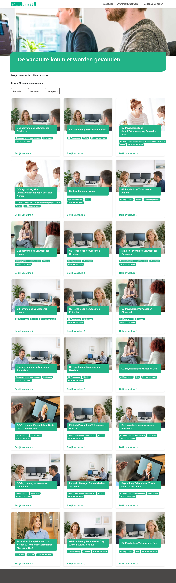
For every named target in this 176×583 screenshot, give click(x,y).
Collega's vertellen (153, 4)
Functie (17, 91)
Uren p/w (51, 91)
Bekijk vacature (24, 153)
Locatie (34, 91)
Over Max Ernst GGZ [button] (128, 4)
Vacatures (108, 4)
